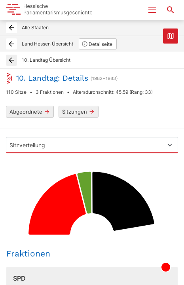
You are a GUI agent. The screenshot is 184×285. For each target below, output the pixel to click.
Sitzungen (78, 111)
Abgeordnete (29, 111)
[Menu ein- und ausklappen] (152, 9)
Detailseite (97, 44)
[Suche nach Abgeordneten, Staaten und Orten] (170, 9)
